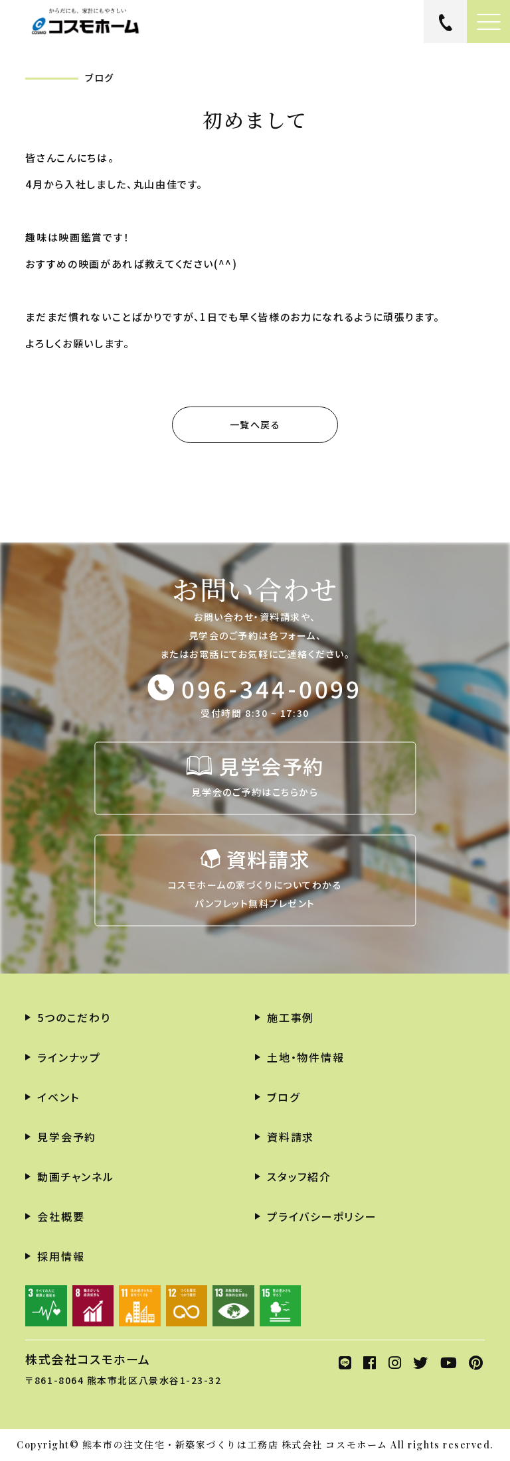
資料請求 (290, 1137)
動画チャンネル (75, 1176)
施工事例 (290, 1017)
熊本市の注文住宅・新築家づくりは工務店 (180, 1444)
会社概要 (60, 1216)
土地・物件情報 (305, 1057)
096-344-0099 (271, 687)
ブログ (283, 1097)
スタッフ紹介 (299, 1176)
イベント (58, 1097)
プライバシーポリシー (322, 1216)
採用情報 (60, 1256)
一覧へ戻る (255, 424)
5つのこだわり (73, 1017)
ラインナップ (69, 1057)
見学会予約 (66, 1137)
